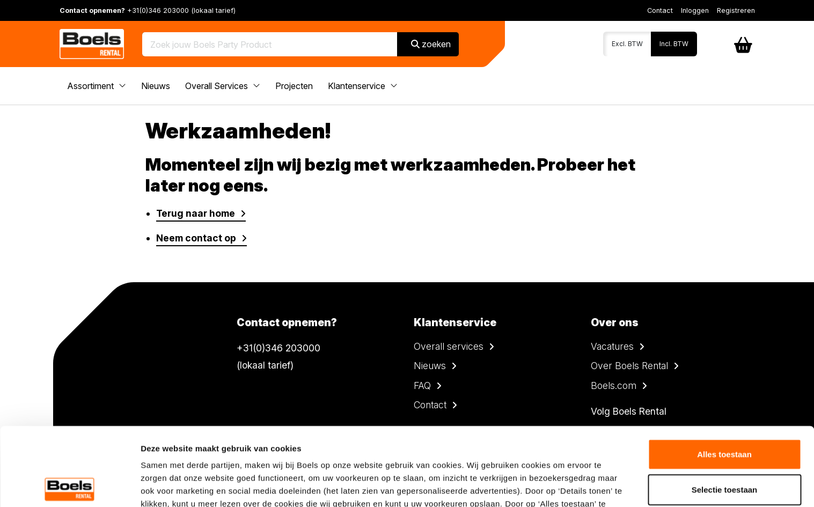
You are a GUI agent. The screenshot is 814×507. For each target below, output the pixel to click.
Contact (660, 10)
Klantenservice (363, 85)
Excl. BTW (627, 44)
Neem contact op (196, 238)
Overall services (448, 346)
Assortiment (96, 85)
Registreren (736, 10)
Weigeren (724, 446)
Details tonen (579, 485)
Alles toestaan (724, 375)
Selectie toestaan (725, 411)
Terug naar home (195, 213)
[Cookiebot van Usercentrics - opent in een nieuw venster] (69, 486)
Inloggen (695, 10)
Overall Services (222, 85)
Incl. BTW (673, 44)
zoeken (431, 44)
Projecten (294, 85)
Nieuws (155, 85)
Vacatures (612, 346)
